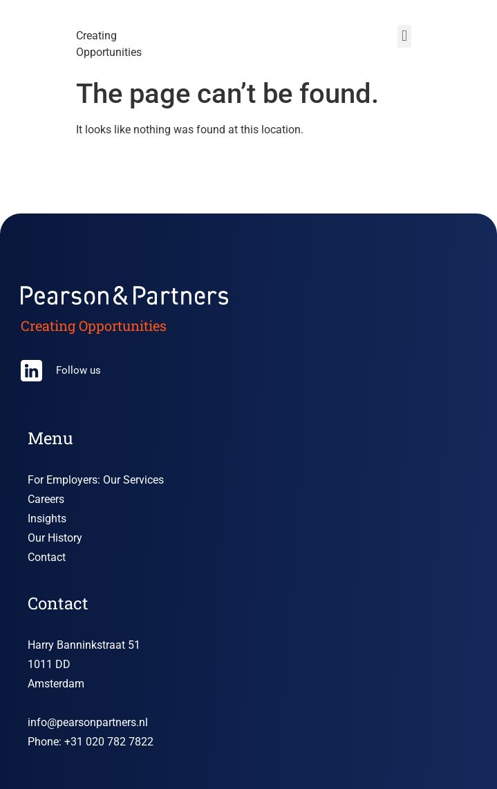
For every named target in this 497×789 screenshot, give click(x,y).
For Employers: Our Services (96, 479)
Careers (46, 499)
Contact (47, 557)
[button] (404, 36)
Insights (47, 518)
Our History (55, 537)
